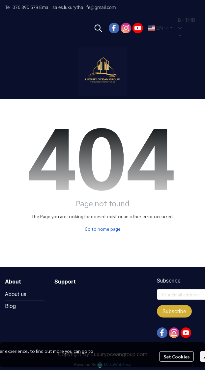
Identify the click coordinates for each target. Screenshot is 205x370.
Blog (10, 306)
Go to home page (103, 229)
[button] (98, 28)
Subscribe (174, 311)
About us (15, 294)
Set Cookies (176, 356)
